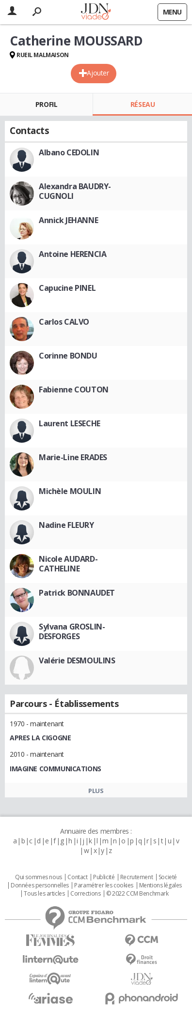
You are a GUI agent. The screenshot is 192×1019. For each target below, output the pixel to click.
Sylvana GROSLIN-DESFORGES (72, 631)
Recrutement (136, 877)
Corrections (85, 893)
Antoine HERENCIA (72, 254)
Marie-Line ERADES (73, 457)
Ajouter (98, 72)
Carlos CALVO (64, 321)
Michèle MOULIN (70, 491)
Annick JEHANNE (68, 220)
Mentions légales (160, 885)
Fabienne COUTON (74, 389)
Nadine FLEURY (66, 525)
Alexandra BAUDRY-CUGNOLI (75, 191)
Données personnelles (40, 885)
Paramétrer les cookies (103, 885)
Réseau (142, 104)
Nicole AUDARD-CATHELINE (68, 564)
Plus (95, 790)
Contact (77, 877)
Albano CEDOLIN (69, 152)
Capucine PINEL (67, 288)
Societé (168, 877)
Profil (46, 104)
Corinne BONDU (68, 355)
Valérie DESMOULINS (77, 660)
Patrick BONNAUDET (77, 592)
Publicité (103, 877)
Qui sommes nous (38, 877)
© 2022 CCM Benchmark (137, 893)
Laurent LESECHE (69, 423)
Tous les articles (44, 893)
